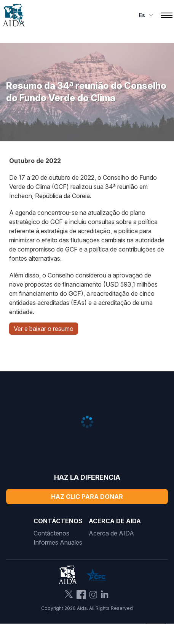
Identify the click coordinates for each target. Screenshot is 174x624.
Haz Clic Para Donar (87, 496)
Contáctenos (51, 533)
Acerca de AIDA (111, 533)
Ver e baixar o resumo (43, 328)
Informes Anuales (58, 542)
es (147, 15)
